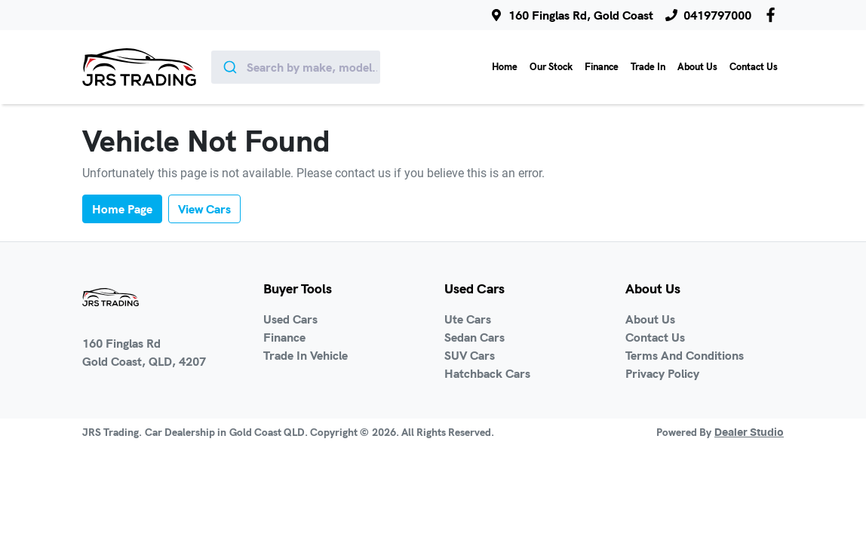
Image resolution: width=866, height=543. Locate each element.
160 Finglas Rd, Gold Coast (580, 15)
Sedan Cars (474, 337)
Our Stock (551, 66)
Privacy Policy (662, 373)
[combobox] (296, 67)
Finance (602, 66)
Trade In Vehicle (305, 355)
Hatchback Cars (487, 373)
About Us (697, 66)
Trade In (648, 66)
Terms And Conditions (684, 355)
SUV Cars (469, 355)
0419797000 (717, 15)
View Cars (204, 208)
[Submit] (229, 67)
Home (504, 66)
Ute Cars (467, 319)
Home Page (122, 208)
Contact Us (753, 66)
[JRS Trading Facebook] (773, 15)
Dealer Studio (749, 433)
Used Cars (290, 319)
